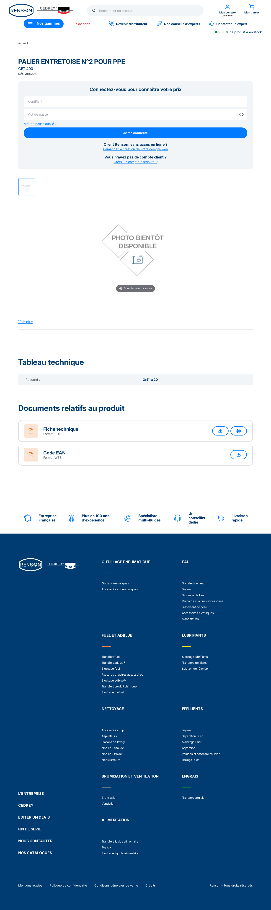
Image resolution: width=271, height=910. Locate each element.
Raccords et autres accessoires (202, 601)
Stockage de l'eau (194, 595)
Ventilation (108, 803)
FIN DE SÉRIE (29, 829)
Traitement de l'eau (194, 607)
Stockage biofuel (113, 692)
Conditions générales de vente (116, 885)
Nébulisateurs (111, 760)
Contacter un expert (228, 23)
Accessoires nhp (113, 730)
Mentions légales (30, 885)
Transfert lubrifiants (195, 662)
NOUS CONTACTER (35, 841)
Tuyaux (186, 589)
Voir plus (25, 321)
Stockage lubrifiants (195, 657)
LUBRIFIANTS (194, 635)
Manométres (190, 619)
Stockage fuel (111, 668)
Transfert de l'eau (193, 583)
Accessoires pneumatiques (120, 589)
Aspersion (188, 748)
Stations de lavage (114, 742)
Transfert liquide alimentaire (120, 841)
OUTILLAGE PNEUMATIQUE (126, 562)
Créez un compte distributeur (135, 162)
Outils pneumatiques (115, 583)
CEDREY (26, 805)
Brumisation (109, 797)
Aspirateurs (109, 736)
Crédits (150, 885)
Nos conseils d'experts (178, 23)
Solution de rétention (196, 668)
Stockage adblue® (114, 680)
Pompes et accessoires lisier (201, 754)
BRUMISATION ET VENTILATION (130, 776)
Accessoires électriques (198, 613)
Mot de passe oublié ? (40, 124)
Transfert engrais (193, 797)
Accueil (23, 43)
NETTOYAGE (113, 708)
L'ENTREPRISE (31, 793)
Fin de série (81, 24)
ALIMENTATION (115, 820)
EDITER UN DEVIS (34, 817)
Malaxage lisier (191, 742)
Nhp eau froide (112, 754)
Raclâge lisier (190, 760)
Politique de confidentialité (68, 885)
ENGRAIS (190, 776)
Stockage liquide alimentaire (120, 853)
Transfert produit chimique (119, 686)
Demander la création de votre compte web (135, 149)
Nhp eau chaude (113, 748)
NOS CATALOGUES (35, 852)
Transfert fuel (110, 657)
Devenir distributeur (128, 23)
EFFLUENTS (192, 708)
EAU (186, 562)
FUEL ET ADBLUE (117, 635)
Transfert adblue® (113, 662)
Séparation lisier (192, 736)
